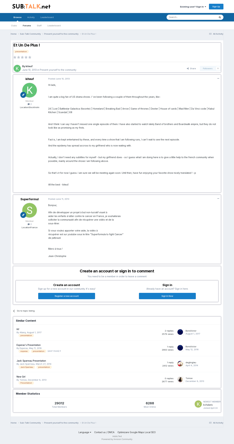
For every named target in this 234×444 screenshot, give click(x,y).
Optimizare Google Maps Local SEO (136, 432)
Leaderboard (54, 25)
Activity (31, 17)
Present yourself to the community (58, 69)
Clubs (14, 25)
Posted (59, 78)
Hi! (18, 329)
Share (191, 68)
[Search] (183, 17)
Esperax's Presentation (29, 345)
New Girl (21, 376)
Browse (17, 18)
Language (84, 432)
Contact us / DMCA (104, 432)
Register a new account (67, 296)
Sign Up (216, 6)
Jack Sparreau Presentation (31, 360)
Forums (27, 25)
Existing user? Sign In (193, 6)
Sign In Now (167, 296)
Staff (39, 25)
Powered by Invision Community (117, 439)
